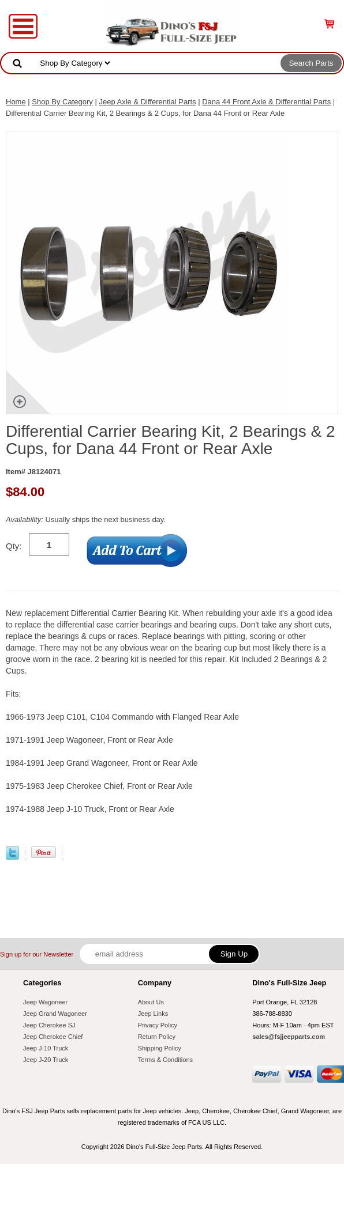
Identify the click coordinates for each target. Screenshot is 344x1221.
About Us (151, 1002)
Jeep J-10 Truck (45, 1048)
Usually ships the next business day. (86, 519)
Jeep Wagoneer (45, 1002)
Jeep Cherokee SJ (49, 1025)
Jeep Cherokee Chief (53, 1036)
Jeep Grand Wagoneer (55, 1013)
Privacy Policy (157, 1025)
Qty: (14, 546)
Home (16, 101)
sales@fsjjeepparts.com (288, 1036)
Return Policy (156, 1036)
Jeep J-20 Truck (45, 1059)
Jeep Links (153, 1013)
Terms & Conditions (165, 1059)
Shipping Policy (159, 1048)
